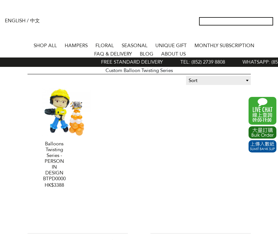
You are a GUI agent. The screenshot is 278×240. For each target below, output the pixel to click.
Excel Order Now (262, 132)
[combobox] (218, 80)
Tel (268, 34)
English (15, 20)
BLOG (146, 54)
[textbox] (218, 80)
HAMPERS (76, 45)
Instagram (144, 233)
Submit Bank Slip (262, 146)
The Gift (138, 27)
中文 (35, 20)
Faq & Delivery (113, 54)
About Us (173, 54)
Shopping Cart (258, 34)
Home (24, 44)
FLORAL (104, 45)
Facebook (134, 233)
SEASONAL (135, 45)
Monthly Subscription (224, 45)
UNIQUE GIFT (171, 45)
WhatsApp (262, 111)
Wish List (247, 34)
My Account (237, 34)
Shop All (45, 45)
